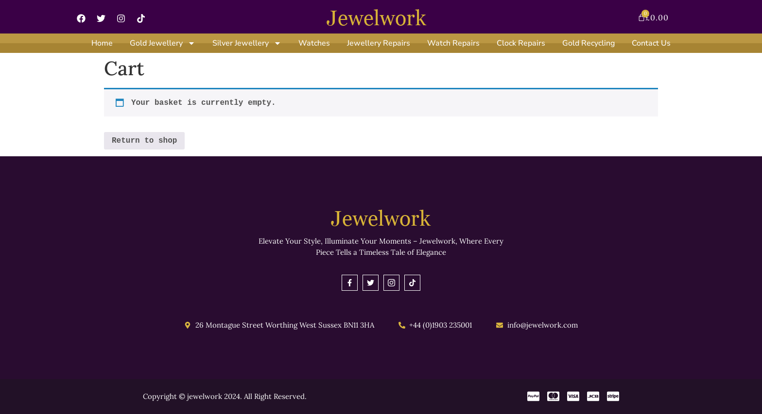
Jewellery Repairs (378, 43)
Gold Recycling (588, 43)
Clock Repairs (521, 43)
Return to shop (144, 140)
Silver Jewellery (246, 43)
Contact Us (651, 43)
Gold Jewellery (162, 43)
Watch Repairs (453, 43)
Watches (314, 43)
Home (102, 43)
